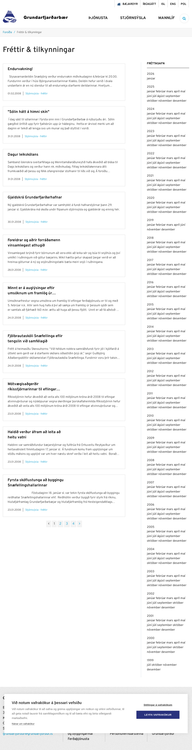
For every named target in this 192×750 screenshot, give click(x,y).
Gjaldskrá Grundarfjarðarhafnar (35, 197)
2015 (150, 305)
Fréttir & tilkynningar (29, 32)
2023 (150, 131)
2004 (150, 549)
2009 (150, 438)
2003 (150, 571)
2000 (150, 638)
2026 (150, 74)
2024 (150, 109)
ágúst (161, 96)
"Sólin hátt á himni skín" (28, 111)
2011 (150, 394)
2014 (150, 327)
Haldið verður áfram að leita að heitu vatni (34, 435)
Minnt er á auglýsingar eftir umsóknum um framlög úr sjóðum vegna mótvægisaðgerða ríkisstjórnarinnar (35, 291)
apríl (177, 91)
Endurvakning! (20, 69)
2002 (150, 594)
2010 (150, 416)
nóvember (165, 101)
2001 (150, 616)
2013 (150, 349)
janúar (151, 79)
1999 (150, 660)
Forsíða (7, 32)
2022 (150, 153)
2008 (150, 460)
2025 (150, 87)
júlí (155, 96)
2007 (150, 482)
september (172, 96)
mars (170, 91)
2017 (150, 260)
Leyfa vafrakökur (158, 714)
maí (182, 91)
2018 (150, 238)
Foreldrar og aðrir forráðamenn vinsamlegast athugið (34, 243)
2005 (150, 527)
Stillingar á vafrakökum (158, 704)
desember (179, 101)
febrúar (161, 91)
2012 (150, 371)
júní (150, 96)
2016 (150, 282)
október (152, 101)
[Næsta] (79, 524)
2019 (150, 220)
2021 (150, 176)
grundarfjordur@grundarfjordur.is (28, 734)
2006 (150, 505)
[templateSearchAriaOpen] (184, 18)
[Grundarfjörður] (35, 17)
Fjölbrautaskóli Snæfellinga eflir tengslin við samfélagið (35, 339)
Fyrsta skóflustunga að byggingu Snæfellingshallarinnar (36, 483)
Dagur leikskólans (23, 154)
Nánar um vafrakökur (23, 723)
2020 (150, 198)
